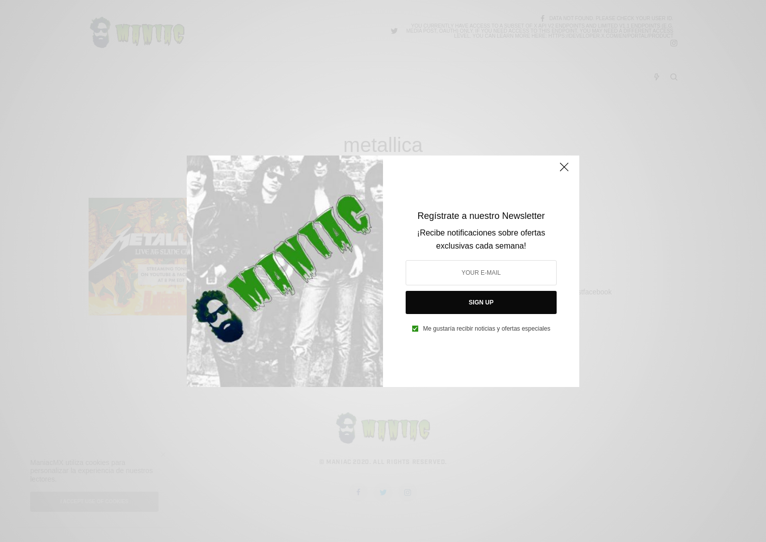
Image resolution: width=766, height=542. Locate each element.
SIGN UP (481, 302)
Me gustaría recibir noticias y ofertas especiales (487, 329)
